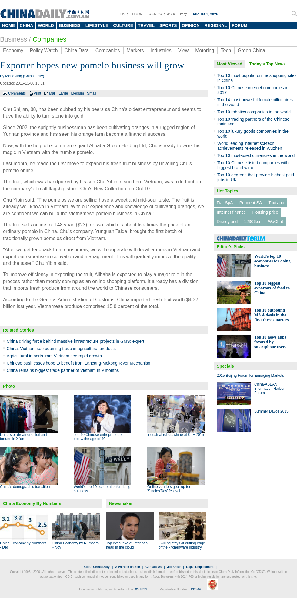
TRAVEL (146, 25)
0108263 (141, 589)
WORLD (46, 25)
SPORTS (168, 25)
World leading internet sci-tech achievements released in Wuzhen (249, 146)
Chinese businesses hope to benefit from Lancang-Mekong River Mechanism (79, 363)
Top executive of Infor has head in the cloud (127, 545)
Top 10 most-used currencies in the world (256, 155)
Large (63, 93)
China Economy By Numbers (32, 503)
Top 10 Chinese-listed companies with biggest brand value (253, 165)
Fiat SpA (225, 202)
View (183, 50)
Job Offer (173, 567)
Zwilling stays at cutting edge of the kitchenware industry (182, 545)
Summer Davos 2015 (271, 411)
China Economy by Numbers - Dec (23, 545)
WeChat (275, 221)
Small (91, 93)
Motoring (204, 50)
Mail (52, 93)
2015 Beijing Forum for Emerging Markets (250, 375)
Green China (251, 50)
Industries (160, 50)
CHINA (26, 25)
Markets (135, 50)
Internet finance (231, 212)
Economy (13, 50)
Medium (77, 93)
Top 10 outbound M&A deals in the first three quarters (271, 315)
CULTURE (123, 25)
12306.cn (253, 221)
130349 (196, 589)
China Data (77, 50)
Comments (17, 93)
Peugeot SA (250, 202)
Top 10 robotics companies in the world (254, 111)
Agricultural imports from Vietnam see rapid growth (54, 355)
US (122, 14)
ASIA (171, 14)
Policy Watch (44, 50)
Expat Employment (199, 567)
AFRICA (155, 14)
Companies (49, 39)
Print (37, 93)
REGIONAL (216, 25)
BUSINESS (70, 25)
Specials (225, 366)
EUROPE (137, 14)
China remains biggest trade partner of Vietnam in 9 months (63, 370)
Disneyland (227, 221)
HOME (8, 25)
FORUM (239, 25)
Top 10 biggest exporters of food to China (272, 288)
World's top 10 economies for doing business (272, 261)
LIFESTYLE (96, 25)
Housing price (265, 212)
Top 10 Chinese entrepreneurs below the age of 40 (98, 437)
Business (13, 39)
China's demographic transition (25, 487)
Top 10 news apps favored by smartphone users (270, 342)
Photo (9, 386)
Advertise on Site (127, 567)
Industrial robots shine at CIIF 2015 (175, 435)
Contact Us (153, 567)
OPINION (191, 25)
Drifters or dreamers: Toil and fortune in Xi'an (23, 437)
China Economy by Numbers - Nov (75, 545)
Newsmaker (121, 503)
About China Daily (97, 567)
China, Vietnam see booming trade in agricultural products (61, 348)
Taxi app (276, 202)
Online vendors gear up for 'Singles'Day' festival (168, 489)
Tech (226, 50)
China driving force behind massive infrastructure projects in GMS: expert (75, 341)
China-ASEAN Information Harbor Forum (269, 388)
